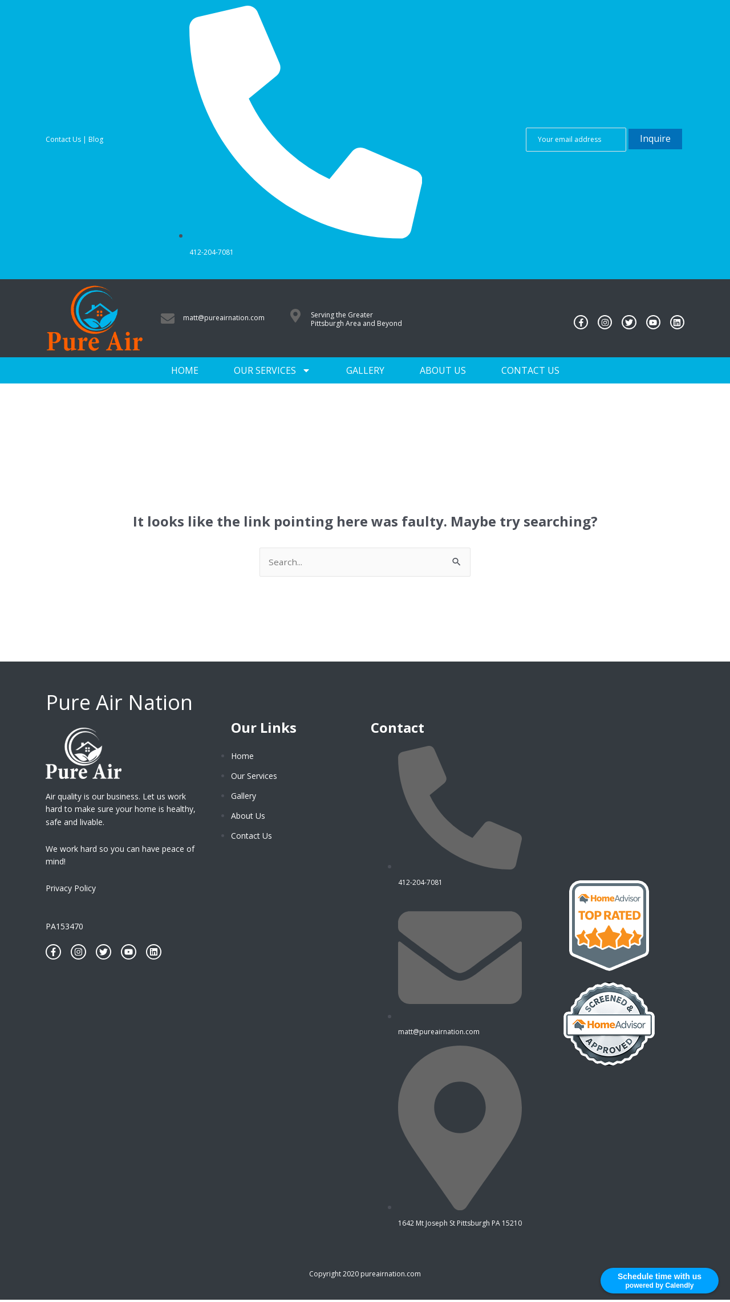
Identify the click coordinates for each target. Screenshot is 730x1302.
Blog (95, 139)
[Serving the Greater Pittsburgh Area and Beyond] (295, 316)
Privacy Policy (71, 888)
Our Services (272, 370)
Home (184, 370)
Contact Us (63, 139)
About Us (443, 370)
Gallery (365, 370)
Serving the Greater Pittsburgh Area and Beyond (356, 319)
